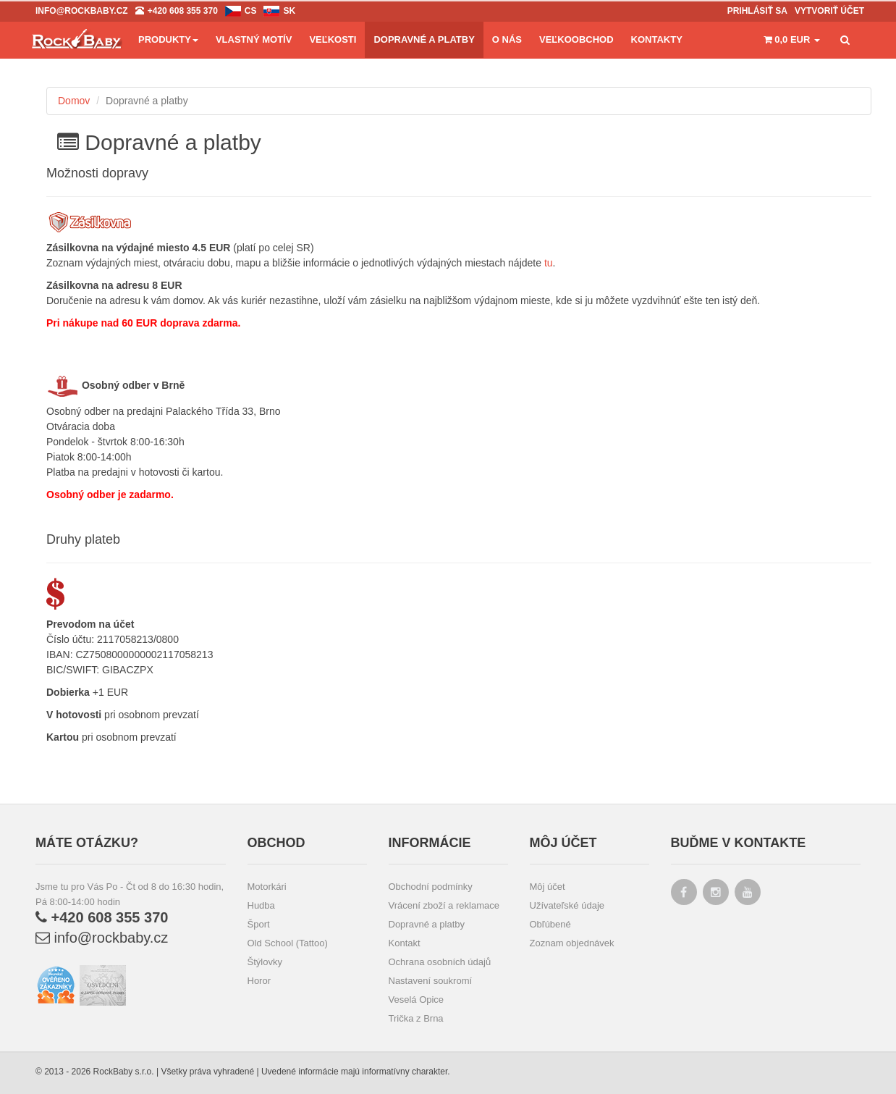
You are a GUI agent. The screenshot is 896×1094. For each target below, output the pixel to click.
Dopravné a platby (427, 924)
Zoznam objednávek (572, 943)
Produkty (168, 39)
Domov (74, 100)
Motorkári (267, 886)
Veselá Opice (416, 999)
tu (548, 263)
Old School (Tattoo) (288, 943)
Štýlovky (265, 961)
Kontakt (404, 943)
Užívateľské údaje (567, 905)
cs (251, 11)
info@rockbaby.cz (101, 938)
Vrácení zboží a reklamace (444, 905)
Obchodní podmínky (431, 886)
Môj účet (547, 886)
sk (289, 11)
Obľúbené (550, 924)
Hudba (261, 905)
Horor (259, 980)
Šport (259, 924)
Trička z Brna (416, 1018)
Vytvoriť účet (829, 11)
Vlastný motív (254, 39)
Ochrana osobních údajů (440, 961)
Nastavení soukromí (431, 980)
